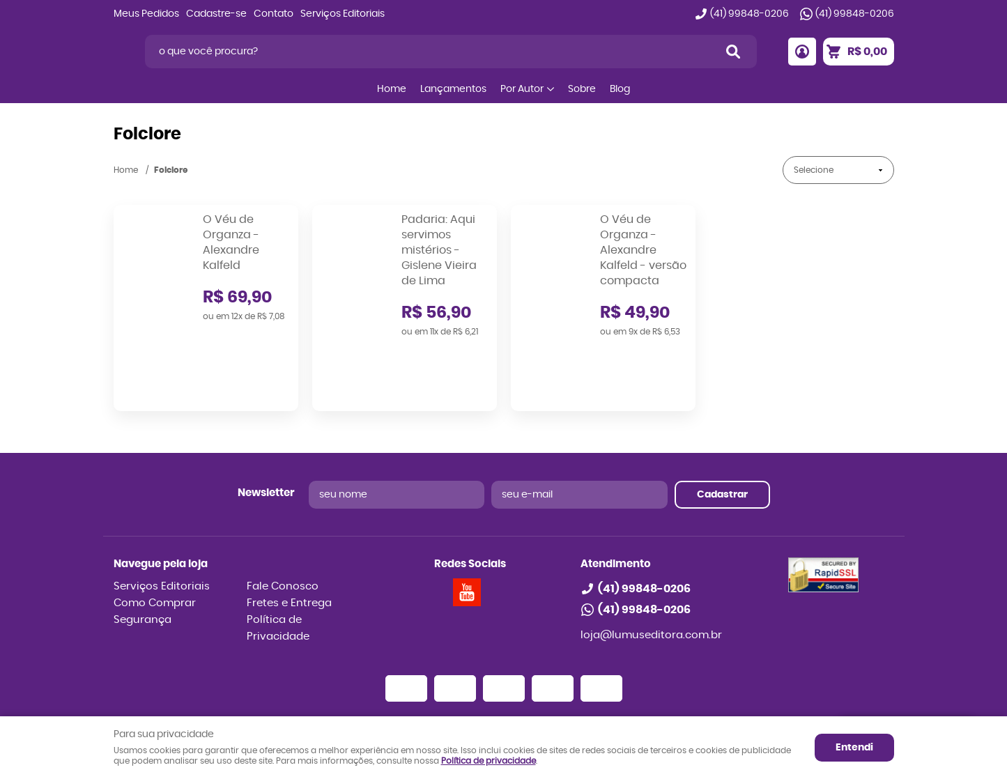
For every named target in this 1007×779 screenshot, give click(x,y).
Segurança (142, 553)
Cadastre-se (216, 14)
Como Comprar (155, 537)
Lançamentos (453, 89)
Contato (273, 14)
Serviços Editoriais (342, 14)
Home (391, 89)
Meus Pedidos (146, 14)
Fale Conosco (282, 520)
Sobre (582, 89)
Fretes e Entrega (289, 537)
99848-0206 (749, 14)
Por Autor (522, 89)
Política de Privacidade (278, 562)
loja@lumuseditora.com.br (651, 569)
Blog (620, 89)
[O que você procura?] (733, 51)
